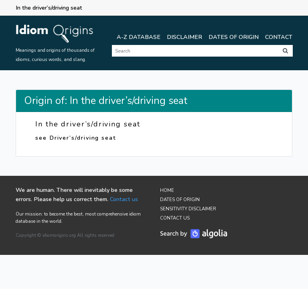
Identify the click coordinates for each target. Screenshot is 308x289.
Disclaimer (184, 37)
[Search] (195, 51)
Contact (278, 37)
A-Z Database (138, 37)
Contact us (124, 199)
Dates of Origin (234, 37)
